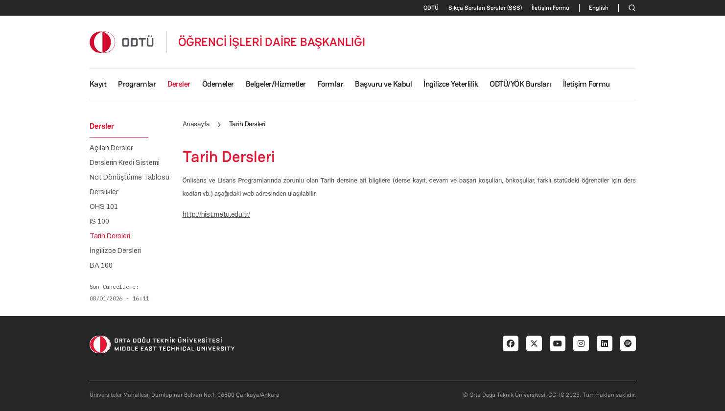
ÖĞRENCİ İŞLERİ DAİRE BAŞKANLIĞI (271, 42)
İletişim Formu (550, 8)
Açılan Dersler (111, 148)
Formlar (331, 84)
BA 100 (101, 265)
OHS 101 (104, 207)
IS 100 (99, 221)
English (598, 8)
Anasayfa (196, 123)
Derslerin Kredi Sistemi (125, 163)
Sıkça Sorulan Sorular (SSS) (485, 8)
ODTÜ (431, 8)
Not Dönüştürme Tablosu (129, 177)
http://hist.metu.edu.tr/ (216, 214)
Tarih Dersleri (110, 236)
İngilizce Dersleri (115, 251)
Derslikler (104, 192)
